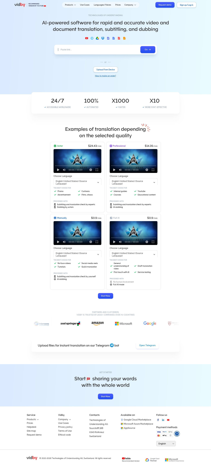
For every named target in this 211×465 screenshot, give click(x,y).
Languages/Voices (102, 5)
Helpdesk (31, 427)
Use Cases (84, 5)
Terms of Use (65, 431)
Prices (118, 5)
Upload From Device (105, 70)
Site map (31, 431)
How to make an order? (105, 76)
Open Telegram (147, 345)
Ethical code (64, 434)
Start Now (105, 296)
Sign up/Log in (186, 5)
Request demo (165, 5)
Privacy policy (65, 427)
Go (148, 49)
